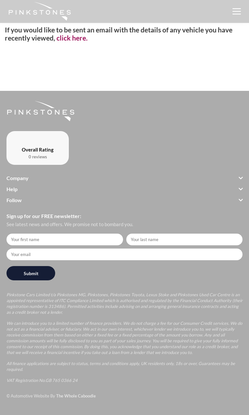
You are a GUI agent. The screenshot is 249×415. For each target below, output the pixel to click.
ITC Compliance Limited (81, 300)
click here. (72, 38)
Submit (31, 273)
